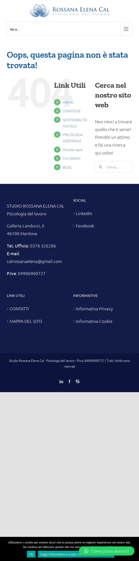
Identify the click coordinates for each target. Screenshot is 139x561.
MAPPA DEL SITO (26, 321)
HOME (68, 102)
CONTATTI (19, 308)
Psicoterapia (72, 149)
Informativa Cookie (94, 321)
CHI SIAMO (71, 158)
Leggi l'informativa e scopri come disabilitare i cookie (76, 554)
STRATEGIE (72, 110)
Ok (31, 554)
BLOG (67, 167)
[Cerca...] (113, 166)
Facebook (85, 225)
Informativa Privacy (94, 308)
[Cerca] (100, 166)
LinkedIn (84, 213)
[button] (106, 551)
